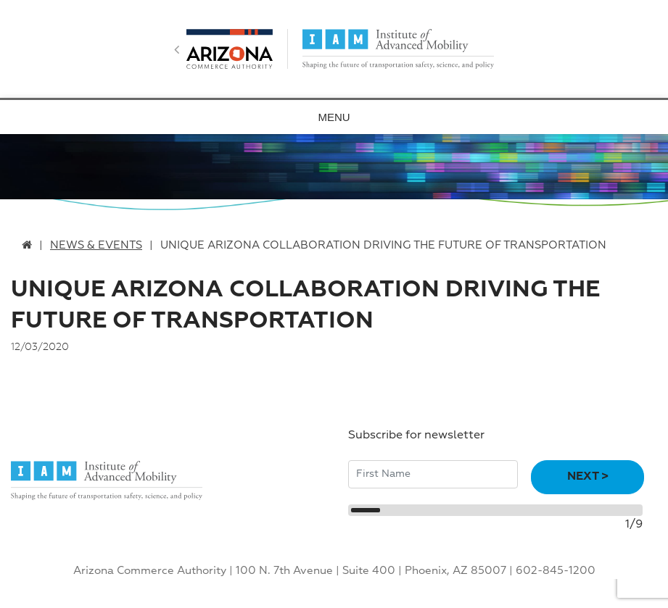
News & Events (96, 245)
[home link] (27, 245)
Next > (588, 477)
